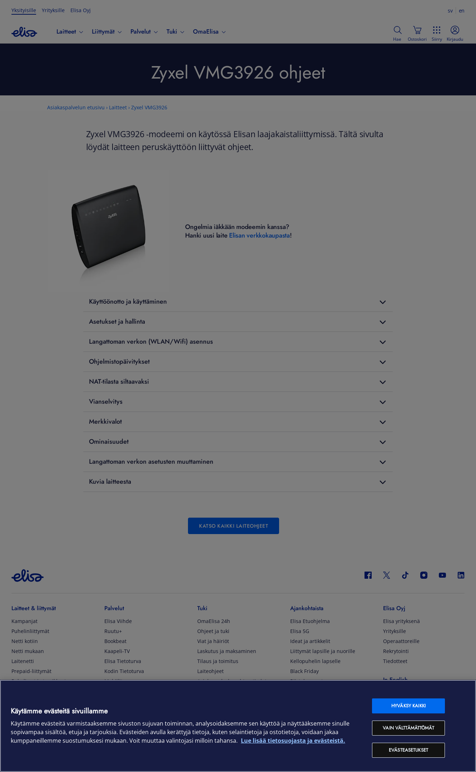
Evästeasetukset (408, 750)
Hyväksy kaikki (408, 705)
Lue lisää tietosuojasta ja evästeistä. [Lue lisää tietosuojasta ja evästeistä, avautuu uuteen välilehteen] (293, 740)
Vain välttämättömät (408, 727)
